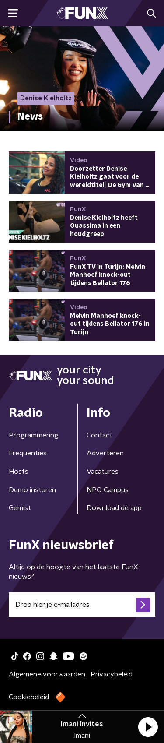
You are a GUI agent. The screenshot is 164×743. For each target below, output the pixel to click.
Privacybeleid (112, 674)
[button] (148, 727)
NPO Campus (108, 489)
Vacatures (103, 471)
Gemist (20, 507)
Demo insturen (32, 489)
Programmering (34, 435)
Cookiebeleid (29, 697)
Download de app (114, 507)
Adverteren (105, 453)
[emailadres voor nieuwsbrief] (82, 604)
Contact (99, 435)
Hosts (18, 471)
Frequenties (28, 453)
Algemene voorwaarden (47, 674)
